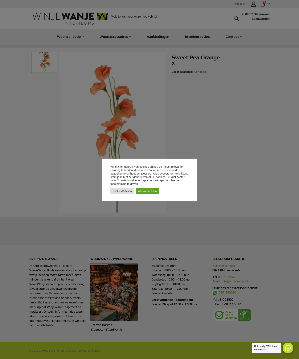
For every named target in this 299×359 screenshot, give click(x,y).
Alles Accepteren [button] (147, 191)
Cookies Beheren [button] (122, 191)
